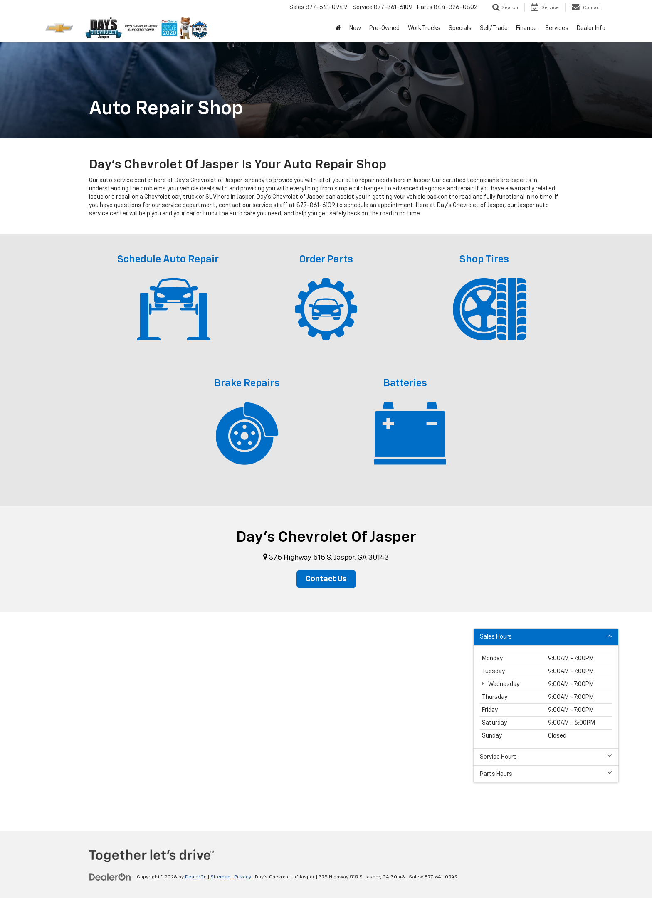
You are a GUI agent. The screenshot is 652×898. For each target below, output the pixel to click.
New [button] (355, 28)
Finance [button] (526, 28)
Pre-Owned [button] (384, 28)
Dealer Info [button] (591, 28)
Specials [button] (460, 28)
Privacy (242, 877)
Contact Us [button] (326, 579)
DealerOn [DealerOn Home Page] (196, 877)
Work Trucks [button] (424, 28)
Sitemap (220, 877)
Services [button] (556, 28)
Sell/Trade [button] (494, 28)
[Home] (338, 28)
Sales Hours (546, 636)
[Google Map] (326, 716)
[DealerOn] (110, 877)
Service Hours (546, 756)
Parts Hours (546, 773)
